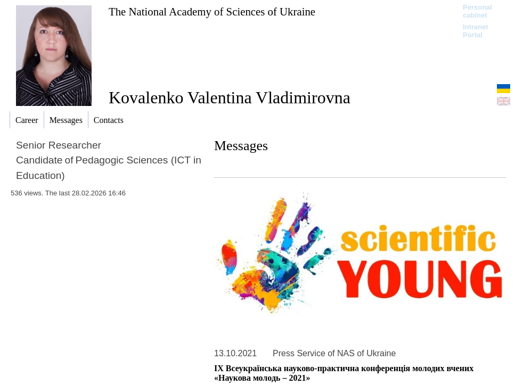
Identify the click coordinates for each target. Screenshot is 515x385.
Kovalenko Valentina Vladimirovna (229, 97)
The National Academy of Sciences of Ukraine (212, 11)
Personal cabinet (477, 11)
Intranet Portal (475, 31)
